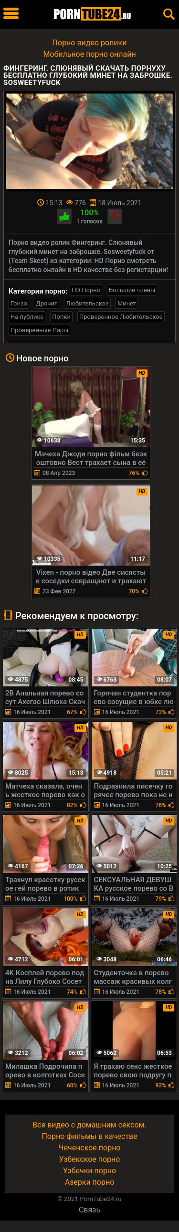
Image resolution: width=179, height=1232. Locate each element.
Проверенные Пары (39, 330)
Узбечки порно (89, 1170)
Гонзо (19, 303)
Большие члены (132, 290)
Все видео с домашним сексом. (89, 1124)
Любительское (87, 303)
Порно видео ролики (90, 42)
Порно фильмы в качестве (89, 1136)
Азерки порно (90, 1182)
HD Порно (86, 290)
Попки (61, 316)
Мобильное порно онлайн (89, 54)
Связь (89, 1209)
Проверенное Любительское (121, 316)
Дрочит (46, 303)
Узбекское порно (89, 1159)
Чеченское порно (90, 1147)
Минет (126, 303)
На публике (27, 316)
